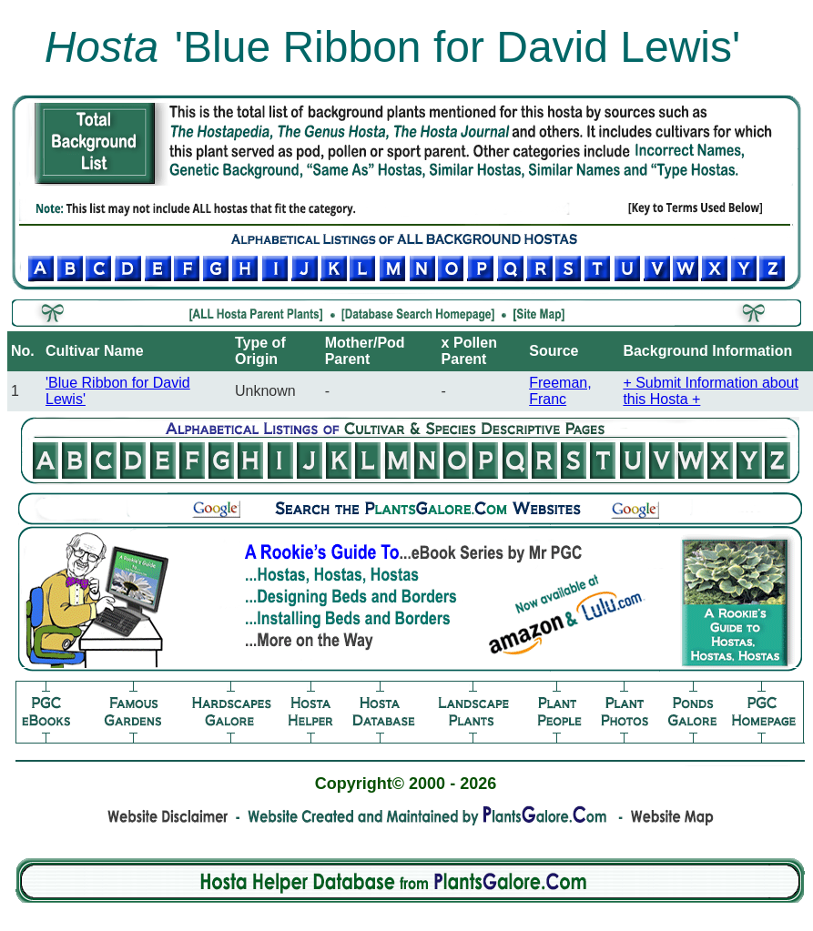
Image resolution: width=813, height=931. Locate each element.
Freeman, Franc (560, 391)
